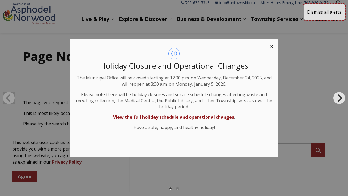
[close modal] (271, 45)
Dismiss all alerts (324, 12)
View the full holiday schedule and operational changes (173, 117)
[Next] (339, 98)
